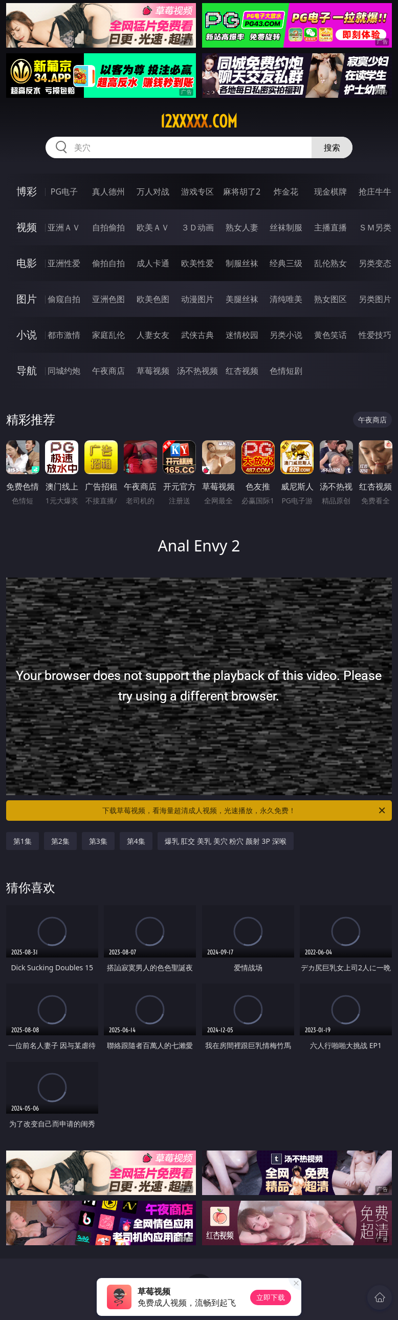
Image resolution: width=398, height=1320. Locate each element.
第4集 (136, 841)
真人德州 (108, 191)
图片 (26, 299)
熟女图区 (330, 299)
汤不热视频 (197, 370)
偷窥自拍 (64, 299)
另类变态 (375, 263)
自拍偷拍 (108, 227)
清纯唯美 (286, 299)
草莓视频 (153, 370)
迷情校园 (242, 334)
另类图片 (375, 299)
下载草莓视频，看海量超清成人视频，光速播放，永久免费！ (244, 810)
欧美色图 (153, 299)
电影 (26, 263)
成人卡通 (153, 263)
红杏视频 (242, 370)
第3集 (98, 841)
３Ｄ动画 (197, 227)
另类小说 (286, 334)
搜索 (332, 147)
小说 (26, 335)
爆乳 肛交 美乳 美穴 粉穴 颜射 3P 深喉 (225, 841)
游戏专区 (197, 191)
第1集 (22, 841)
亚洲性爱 (64, 263)
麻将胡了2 (241, 191)
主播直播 (330, 227)
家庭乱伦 (108, 334)
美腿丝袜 (242, 299)
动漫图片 (197, 299)
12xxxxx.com (198, 121)
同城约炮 (64, 370)
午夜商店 (108, 370)
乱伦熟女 (330, 263)
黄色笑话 (330, 334)
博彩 (26, 191)
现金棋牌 (330, 191)
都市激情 (64, 334)
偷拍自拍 (108, 263)
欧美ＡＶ (153, 227)
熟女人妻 (242, 227)
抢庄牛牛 (375, 191)
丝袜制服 (286, 227)
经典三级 (286, 263)
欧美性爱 (197, 263)
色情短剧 (286, 370)
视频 (26, 227)
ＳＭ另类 (375, 227)
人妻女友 (153, 334)
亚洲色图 (108, 299)
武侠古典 (197, 334)
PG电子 (64, 191)
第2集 (60, 841)
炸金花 (286, 191)
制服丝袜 (242, 263)
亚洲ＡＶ (64, 227)
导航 (26, 370)
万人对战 (153, 191)
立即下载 (270, 1297)
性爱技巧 (375, 334)
